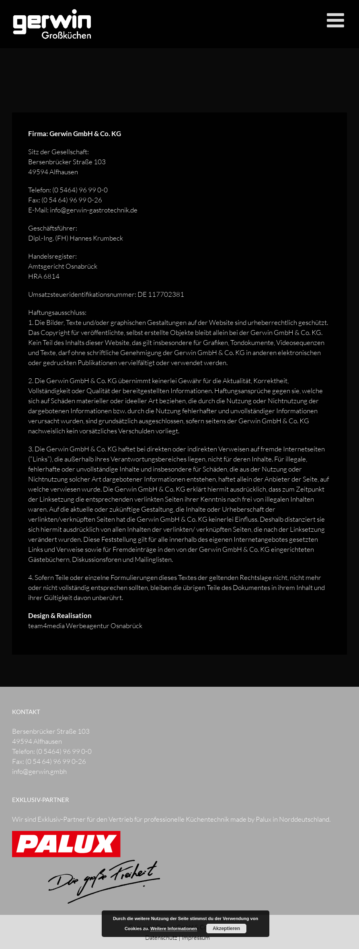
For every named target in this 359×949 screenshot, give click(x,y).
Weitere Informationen (173, 928)
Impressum (196, 937)
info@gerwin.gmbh (39, 771)
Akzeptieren (226, 928)
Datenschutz (161, 937)
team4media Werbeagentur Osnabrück (85, 625)
